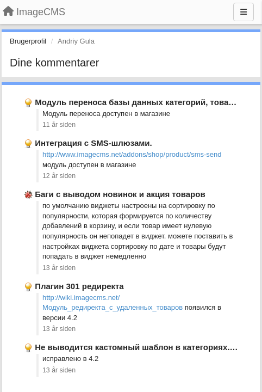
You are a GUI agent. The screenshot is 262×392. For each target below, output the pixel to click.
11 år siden (59, 124)
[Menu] (243, 12)
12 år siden (59, 176)
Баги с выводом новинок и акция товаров (120, 194)
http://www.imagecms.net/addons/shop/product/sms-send (132, 154)
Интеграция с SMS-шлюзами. (93, 143)
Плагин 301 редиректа (79, 286)
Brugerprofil (28, 41)
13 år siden (59, 268)
